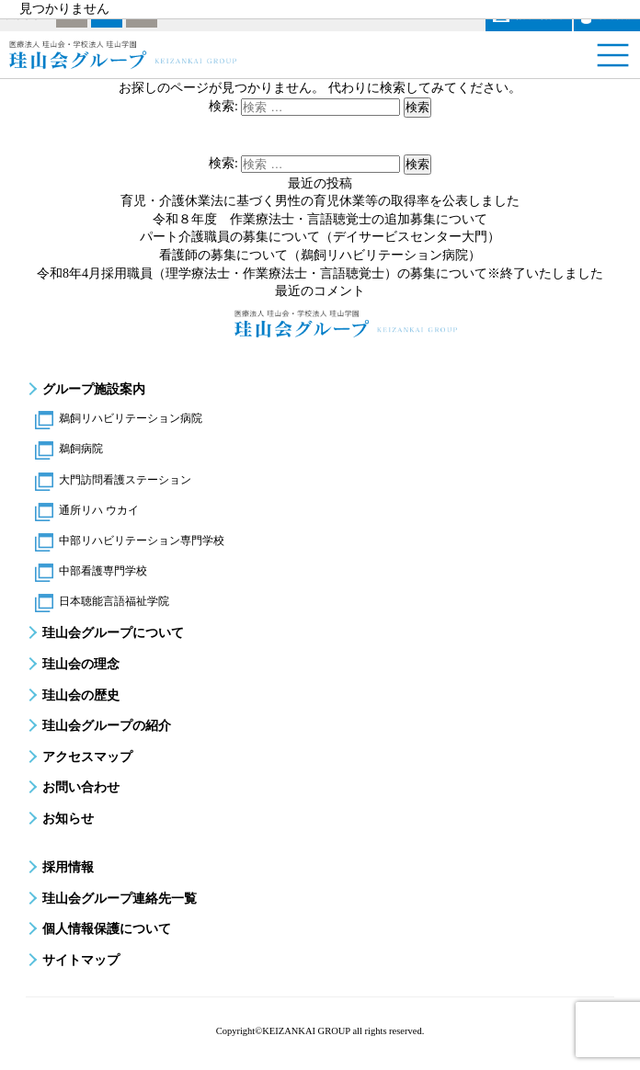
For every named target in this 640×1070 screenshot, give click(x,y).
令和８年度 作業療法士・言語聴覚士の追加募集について (320, 219)
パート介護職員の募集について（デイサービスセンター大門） (320, 237)
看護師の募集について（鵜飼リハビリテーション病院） (320, 255)
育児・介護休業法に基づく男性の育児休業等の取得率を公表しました (320, 201)
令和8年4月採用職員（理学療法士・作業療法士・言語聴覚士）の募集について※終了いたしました (320, 273)
